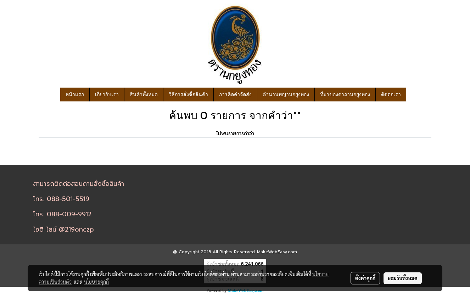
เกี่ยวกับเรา (107, 94)
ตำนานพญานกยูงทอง (286, 94)
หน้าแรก (75, 94)
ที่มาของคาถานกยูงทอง (345, 94)
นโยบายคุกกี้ (96, 281)
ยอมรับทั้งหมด (403, 278)
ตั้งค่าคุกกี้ (365, 278)
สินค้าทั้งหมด (144, 94)
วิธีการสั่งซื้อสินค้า (188, 94)
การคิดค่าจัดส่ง (235, 94)
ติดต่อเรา (391, 94)
